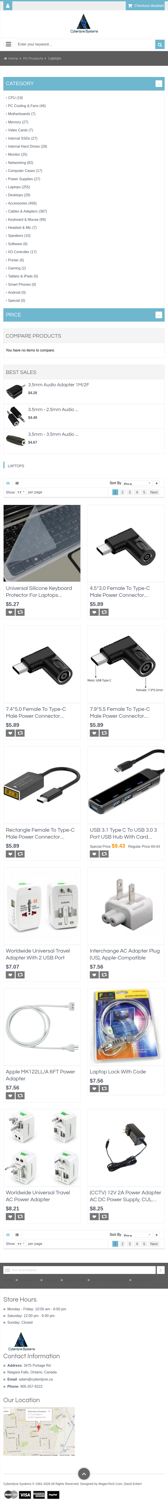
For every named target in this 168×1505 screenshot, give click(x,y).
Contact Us (29, 1280)
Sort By (115, 483)
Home (13, 58)
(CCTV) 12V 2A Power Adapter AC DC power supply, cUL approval (125, 1196)
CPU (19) (15, 98)
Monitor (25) (17, 154)
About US (141, 1280)
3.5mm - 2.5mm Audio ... (53, 409)
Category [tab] (20, 83)
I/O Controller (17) (22, 252)
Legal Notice (75, 1280)
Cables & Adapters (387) (27, 211)
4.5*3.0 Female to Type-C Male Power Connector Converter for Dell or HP (120, 592)
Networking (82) (20, 163)
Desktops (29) (19, 195)
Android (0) (17, 292)
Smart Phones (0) (22, 284)
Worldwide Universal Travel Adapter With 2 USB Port (38, 954)
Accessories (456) (22, 203)
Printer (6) (16, 260)
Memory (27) (18, 122)
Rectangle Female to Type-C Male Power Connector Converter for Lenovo (40, 833)
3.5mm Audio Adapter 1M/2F (58, 384)
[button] (10, 612)
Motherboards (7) (22, 114)
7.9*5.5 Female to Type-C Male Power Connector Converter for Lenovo (120, 712)
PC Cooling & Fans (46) (27, 106)
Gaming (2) (17, 268)
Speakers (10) (19, 236)
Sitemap (51, 1280)
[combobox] (85, 44)
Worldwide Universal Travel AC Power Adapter (38, 1196)
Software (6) (17, 244)
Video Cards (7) (20, 130)
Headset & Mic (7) (22, 227)
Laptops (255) (19, 187)
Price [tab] (13, 315)
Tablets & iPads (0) (23, 276)
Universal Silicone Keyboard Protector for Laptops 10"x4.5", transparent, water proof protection (39, 592)
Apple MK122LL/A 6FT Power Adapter (40, 1075)
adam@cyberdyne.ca (36, 1379)
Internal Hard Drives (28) (27, 146)
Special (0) (16, 300)
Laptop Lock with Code (118, 1072)
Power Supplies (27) (24, 179)
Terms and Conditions (109, 1280)
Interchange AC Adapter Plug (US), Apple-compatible (125, 954)
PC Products (33, 58)
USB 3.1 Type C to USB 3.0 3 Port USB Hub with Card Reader (123, 833)
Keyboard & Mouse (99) (27, 219)
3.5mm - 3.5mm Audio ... (53, 434)
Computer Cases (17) (25, 171)
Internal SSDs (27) (23, 138)
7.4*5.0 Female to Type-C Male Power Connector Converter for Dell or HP (36, 712)
